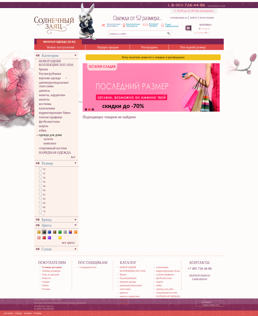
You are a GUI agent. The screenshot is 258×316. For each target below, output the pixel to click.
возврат (28, 313)
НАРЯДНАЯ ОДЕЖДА (55, 152)
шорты (43, 126)
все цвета (68, 242)
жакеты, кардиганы (52, 95)
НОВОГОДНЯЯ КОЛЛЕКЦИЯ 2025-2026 (56, 62)
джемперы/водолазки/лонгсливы (54, 84)
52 (43, 173)
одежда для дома (50, 135)
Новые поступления (60, 47)
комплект (50, 143)
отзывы (37, 313)
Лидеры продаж (108, 47)
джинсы (44, 90)
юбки (42, 130)
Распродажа (149, 47)
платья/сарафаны (50, 117)
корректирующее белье (55, 112)
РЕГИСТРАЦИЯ (207, 18)
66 (43, 203)
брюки (43, 69)
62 (43, 194)
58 (43, 186)
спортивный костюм (53, 148)
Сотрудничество (88, 267)
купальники (47, 108)
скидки (18, 313)
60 (43, 190)
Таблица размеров (51, 270)
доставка (8, 313)
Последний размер (193, 47)
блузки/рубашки (50, 73)
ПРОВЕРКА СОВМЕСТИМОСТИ (210, 303)
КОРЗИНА (206, 24)
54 (43, 177)
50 (43, 169)
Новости (46, 278)
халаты (48, 139)
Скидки (46, 281)
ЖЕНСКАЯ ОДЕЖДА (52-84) (59, 41)
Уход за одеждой (50, 274)
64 (43, 198)
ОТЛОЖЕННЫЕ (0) (178, 18)
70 (43, 211)
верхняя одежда (49, 78)
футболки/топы (49, 121)
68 (43, 207)
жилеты (44, 99)
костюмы (45, 104)
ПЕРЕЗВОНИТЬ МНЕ (216, 6)
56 (43, 181)
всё (73, 157)
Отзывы (46, 289)
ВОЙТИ (193, 18)
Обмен (45, 285)
